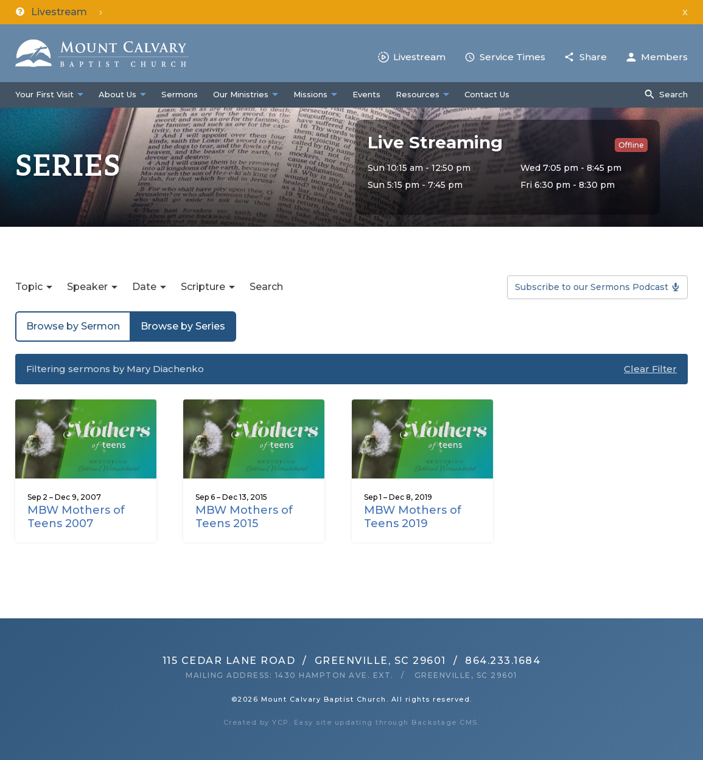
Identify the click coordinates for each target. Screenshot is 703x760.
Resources (417, 94)
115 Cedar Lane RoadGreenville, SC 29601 (304, 660)
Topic (29, 286)
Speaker (87, 286)
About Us (117, 94)
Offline (631, 145)
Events (366, 94)
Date (144, 286)
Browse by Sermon (73, 326)
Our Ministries (240, 94)
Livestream (419, 57)
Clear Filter (650, 369)
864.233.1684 (502, 660)
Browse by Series (183, 326)
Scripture (203, 286)
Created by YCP (256, 722)
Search (673, 94)
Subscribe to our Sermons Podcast (591, 287)
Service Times (512, 57)
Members (664, 57)
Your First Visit (44, 94)
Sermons (179, 94)
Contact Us (486, 94)
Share (593, 57)
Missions (310, 94)
